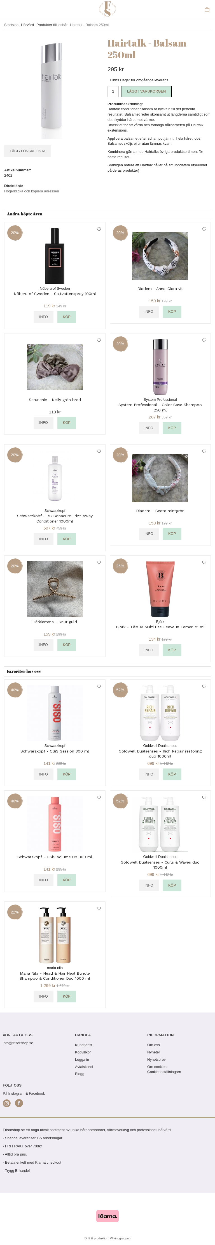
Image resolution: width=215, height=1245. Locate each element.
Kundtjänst (83, 1045)
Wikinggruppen (120, 1238)
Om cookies (157, 1067)
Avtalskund (84, 1067)
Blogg (79, 1074)
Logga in (82, 1059)
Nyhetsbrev (156, 1059)
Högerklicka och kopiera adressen (31, 191)
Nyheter (153, 1052)
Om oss (153, 1045)
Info (43, 317)
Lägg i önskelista (28, 151)
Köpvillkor (83, 1052)
